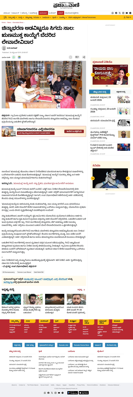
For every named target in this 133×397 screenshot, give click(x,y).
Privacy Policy (81, 385)
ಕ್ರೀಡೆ (40, 351)
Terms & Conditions (92, 385)
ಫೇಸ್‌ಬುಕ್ (63, 279)
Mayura (58, 385)
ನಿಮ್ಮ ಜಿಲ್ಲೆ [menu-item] (11, 17)
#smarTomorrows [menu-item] (89, 17)
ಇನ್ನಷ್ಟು (81, 290)
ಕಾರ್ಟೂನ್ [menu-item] (15, 13)
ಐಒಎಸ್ (38, 279)
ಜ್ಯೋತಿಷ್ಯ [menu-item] (29, 17)
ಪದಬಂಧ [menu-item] (7, 13)
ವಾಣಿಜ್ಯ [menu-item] (62, 17)
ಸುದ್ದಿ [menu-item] (20, 17)
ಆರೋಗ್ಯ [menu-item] (24, 13)
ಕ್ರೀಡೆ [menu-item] (54, 17)
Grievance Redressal (113, 385)
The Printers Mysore (32, 385)
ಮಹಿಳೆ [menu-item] (60, 13)
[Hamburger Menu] (5, 17)
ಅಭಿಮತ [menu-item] (46, 17)
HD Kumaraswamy (9, 272)
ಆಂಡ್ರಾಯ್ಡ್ (29, 279)
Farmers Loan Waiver (24, 272)
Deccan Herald (45, 385)
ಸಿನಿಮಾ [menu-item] (36, 17)
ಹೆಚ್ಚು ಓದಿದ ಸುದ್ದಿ (14, 351)
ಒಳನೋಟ (71, 351)
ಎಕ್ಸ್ (56, 279)
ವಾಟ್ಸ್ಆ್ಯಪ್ (48, 279)
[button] (17, 345)
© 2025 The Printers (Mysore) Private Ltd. (65, 388)
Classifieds (72, 385)
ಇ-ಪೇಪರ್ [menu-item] (52, 13)
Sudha (52, 385)
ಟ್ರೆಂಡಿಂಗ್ (100, 351)
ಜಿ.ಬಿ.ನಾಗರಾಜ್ (12, 48)
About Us (14, 385)
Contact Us (22, 385)
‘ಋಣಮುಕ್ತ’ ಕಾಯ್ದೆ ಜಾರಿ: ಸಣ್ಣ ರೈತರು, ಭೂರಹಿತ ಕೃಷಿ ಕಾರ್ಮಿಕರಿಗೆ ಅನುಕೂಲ (43, 183)
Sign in (127, 17)
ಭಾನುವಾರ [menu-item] (43, 13)
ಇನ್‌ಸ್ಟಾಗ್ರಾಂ (9, 282)
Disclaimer (103, 385)
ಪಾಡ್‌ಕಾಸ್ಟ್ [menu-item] (33, 13)
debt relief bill (38, 272)
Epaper (64, 385)
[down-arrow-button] (16, 17)
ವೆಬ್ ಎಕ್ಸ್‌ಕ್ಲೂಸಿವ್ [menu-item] (75, 17)
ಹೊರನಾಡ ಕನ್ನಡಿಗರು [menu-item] (72, 13)
